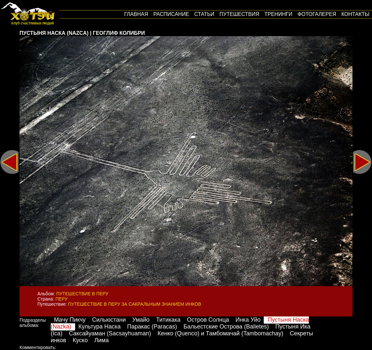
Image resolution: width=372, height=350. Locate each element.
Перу (61, 298)
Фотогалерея (317, 14)
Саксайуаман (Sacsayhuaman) (110, 333)
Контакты (355, 14)
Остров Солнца (208, 319)
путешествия (239, 14)
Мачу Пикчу (70, 319)
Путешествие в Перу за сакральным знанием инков (134, 304)
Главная (136, 14)
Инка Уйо (247, 319)
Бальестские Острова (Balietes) (226, 326)
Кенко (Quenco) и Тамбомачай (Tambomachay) (220, 333)
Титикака (168, 319)
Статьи (204, 14)
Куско (80, 340)
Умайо (141, 319)
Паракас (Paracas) (152, 326)
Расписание (171, 14)
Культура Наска (99, 326)
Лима (101, 340)
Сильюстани (109, 319)
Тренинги (278, 14)
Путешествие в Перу (82, 293)
